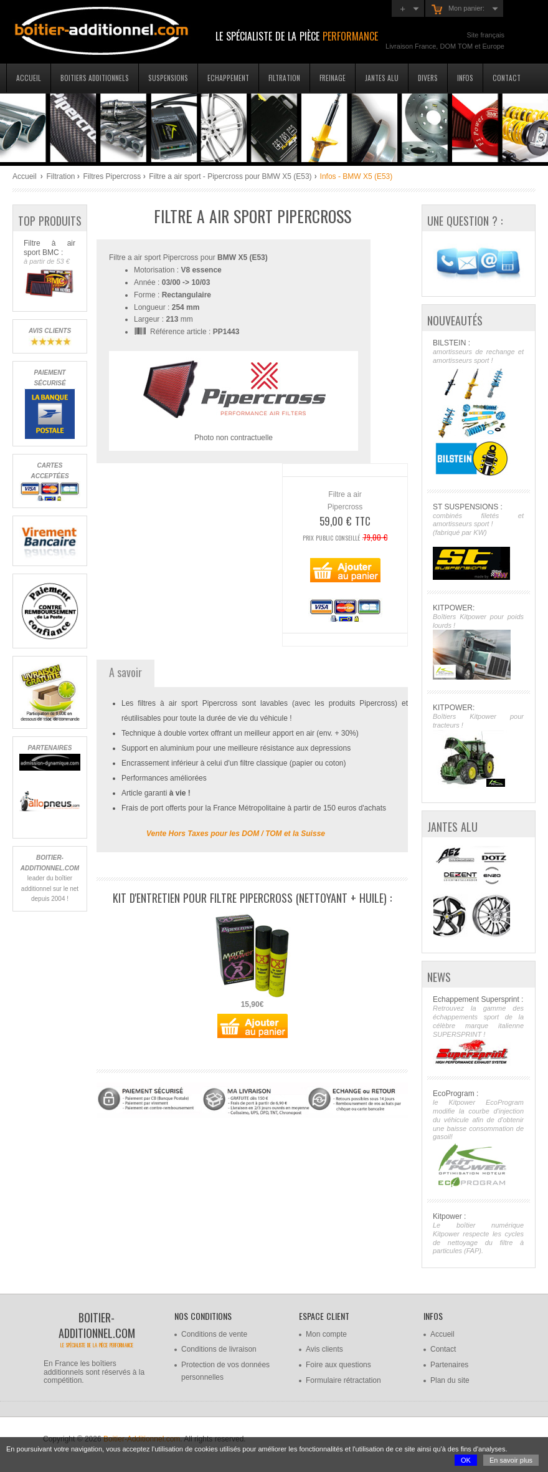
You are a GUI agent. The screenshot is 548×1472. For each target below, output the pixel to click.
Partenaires (449, 1364)
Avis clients (324, 1349)
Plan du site (450, 1380)
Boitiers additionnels (94, 77)
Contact (507, 77)
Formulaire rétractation (343, 1380)
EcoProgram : (478, 1138)
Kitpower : (478, 1234)
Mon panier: (458, 9)
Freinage (332, 77)
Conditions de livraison (219, 1349)
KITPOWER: (478, 642)
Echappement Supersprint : (478, 1030)
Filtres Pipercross (112, 176)
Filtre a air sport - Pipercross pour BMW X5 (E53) (230, 176)
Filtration (284, 77)
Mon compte (326, 1334)
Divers (428, 77)
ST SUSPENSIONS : (478, 541)
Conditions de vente (214, 1334)
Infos (465, 77)
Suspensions (168, 77)
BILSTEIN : (478, 409)
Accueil (28, 77)
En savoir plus (510, 1460)
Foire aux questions (338, 1364)
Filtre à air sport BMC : (49, 269)
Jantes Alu (382, 77)
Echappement (228, 77)
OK (466, 1460)
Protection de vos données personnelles (225, 1371)
